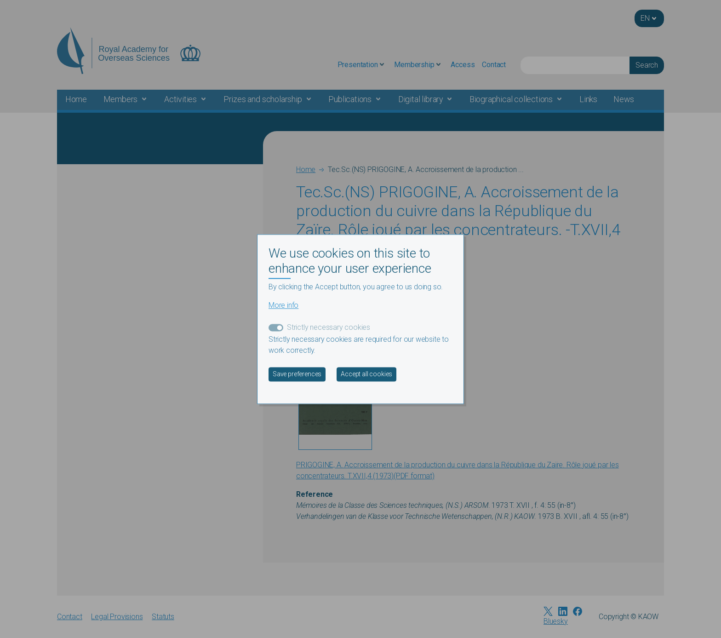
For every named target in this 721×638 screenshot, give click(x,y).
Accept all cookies (366, 374)
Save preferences (297, 374)
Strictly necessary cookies (328, 327)
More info (283, 305)
